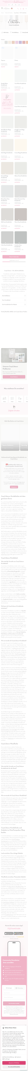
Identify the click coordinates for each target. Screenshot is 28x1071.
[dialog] (14, 535)
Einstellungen (6, 1059)
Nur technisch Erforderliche (14, 1067)
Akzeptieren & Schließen (14, 1063)
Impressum (18, 1057)
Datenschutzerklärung (8, 1057)
